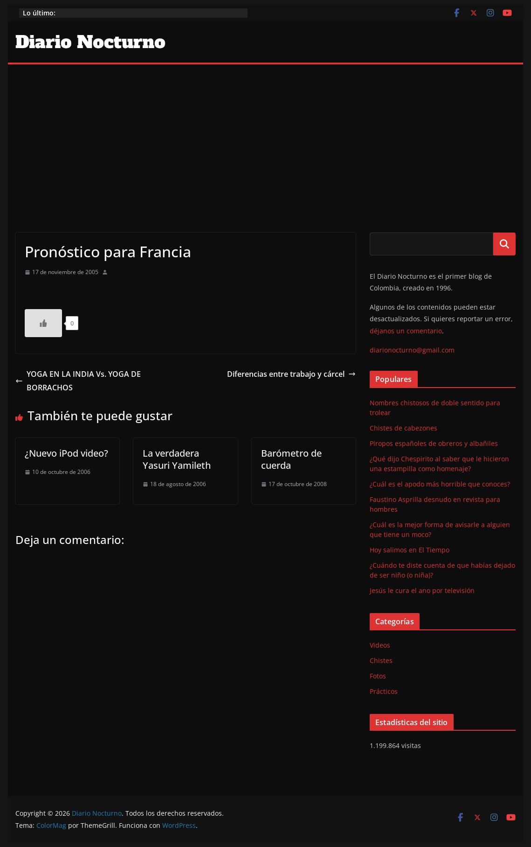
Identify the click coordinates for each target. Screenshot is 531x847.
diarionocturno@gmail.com (412, 350)
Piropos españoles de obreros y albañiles (434, 443)
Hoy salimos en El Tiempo (409, 549)
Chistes (381, 660)
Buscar (504, 244)
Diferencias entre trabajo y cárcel (291, 374)
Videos (380, 645)
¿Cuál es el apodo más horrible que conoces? (440, 484)
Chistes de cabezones (403, 428)
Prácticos (384, 691)
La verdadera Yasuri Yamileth (177, 459)
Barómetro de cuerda (291, 459)
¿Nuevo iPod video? (66, 453)
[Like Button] (43, 323)
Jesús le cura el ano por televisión (422, 590)
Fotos (378, 675)
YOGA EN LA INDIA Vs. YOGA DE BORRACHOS (78, 381)
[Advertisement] (265, 134)
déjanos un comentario (406, 330)
